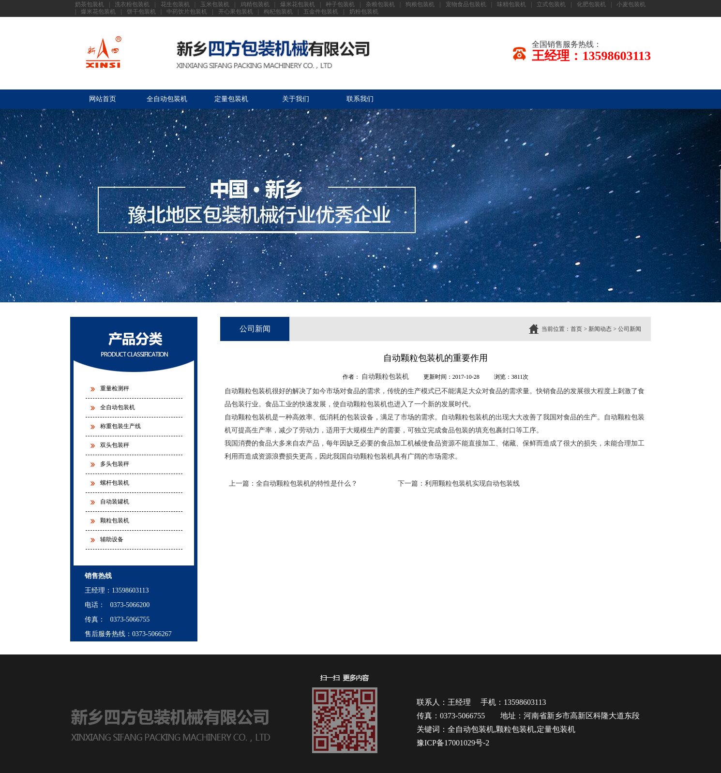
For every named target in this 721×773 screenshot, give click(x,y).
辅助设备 (111, 539)
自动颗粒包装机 (385, 376)
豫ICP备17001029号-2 (453, 743)
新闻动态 (600, 329)
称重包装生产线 (120, 426)
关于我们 (295, 99)
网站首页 (102, 99)
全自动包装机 (167, 99)
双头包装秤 (114, 445)
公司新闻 (629, 329)
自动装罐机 (114, 501)
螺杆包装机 (114, 482)
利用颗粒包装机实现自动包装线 (472, 483)
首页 (576, 329)
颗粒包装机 (114, 520)
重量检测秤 (114, 388)
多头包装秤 (114, 464)
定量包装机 (231, 99)
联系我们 (360, 99)
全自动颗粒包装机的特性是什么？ (307, 483)
